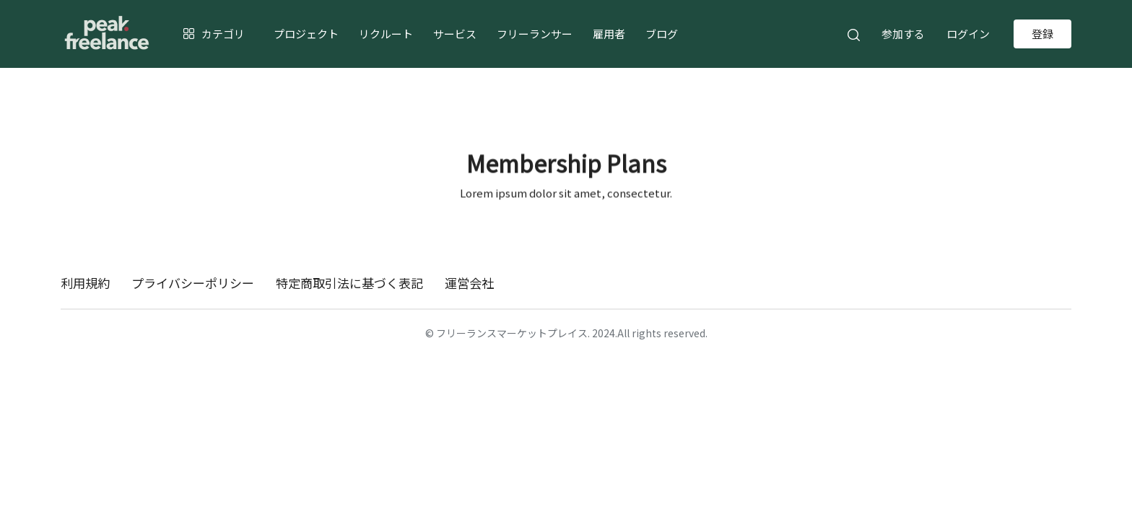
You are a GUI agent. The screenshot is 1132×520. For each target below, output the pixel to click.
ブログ (661, 33)
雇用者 (609, 33)
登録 (1042, 33)
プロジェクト (306, 33)
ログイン (968, 33)
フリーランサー (534, 33)
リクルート (386, 33)
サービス (454, 33)
